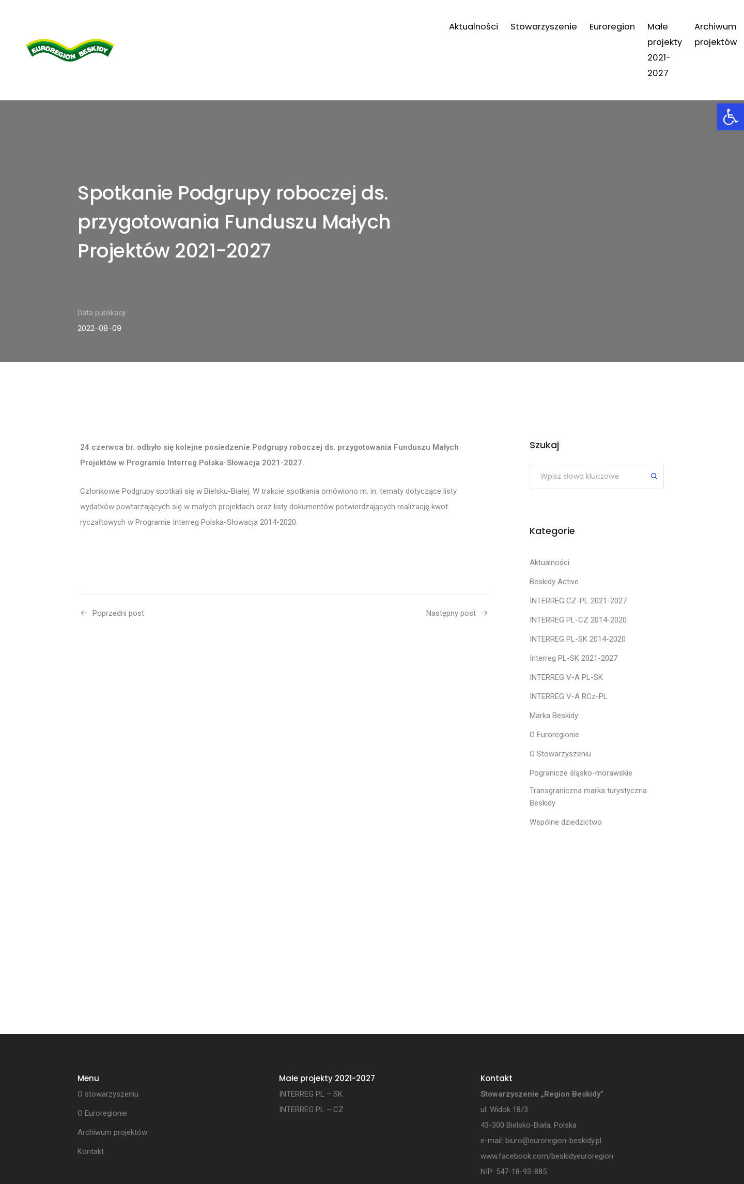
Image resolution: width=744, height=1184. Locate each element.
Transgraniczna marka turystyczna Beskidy (588, 797)
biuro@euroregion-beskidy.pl (553, 1141)
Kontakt (650, 27)
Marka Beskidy (554, 715)
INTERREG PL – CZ (311, 1110)
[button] (730, 116)
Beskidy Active (554, 581)
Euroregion (382, 27)
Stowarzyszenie (314, 27)
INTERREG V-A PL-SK (566, 677)
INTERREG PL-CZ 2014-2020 (578, 620)
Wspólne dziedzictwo (566, 822)
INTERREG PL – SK (311, 1094)
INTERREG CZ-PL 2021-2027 (578, 600)
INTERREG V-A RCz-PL (569, 696)
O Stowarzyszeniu (560, 753)
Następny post (451, 613)
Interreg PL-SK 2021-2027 (573, 658)
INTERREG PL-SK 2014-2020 (578, 639)
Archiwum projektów (578, 27)
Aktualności (243, 27)
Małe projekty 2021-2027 (469, 27)
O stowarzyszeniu (108, 1094)
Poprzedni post (118, 613)
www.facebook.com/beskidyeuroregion (547, 1156)
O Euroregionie (554, 734)
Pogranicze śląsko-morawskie (581, 773)
